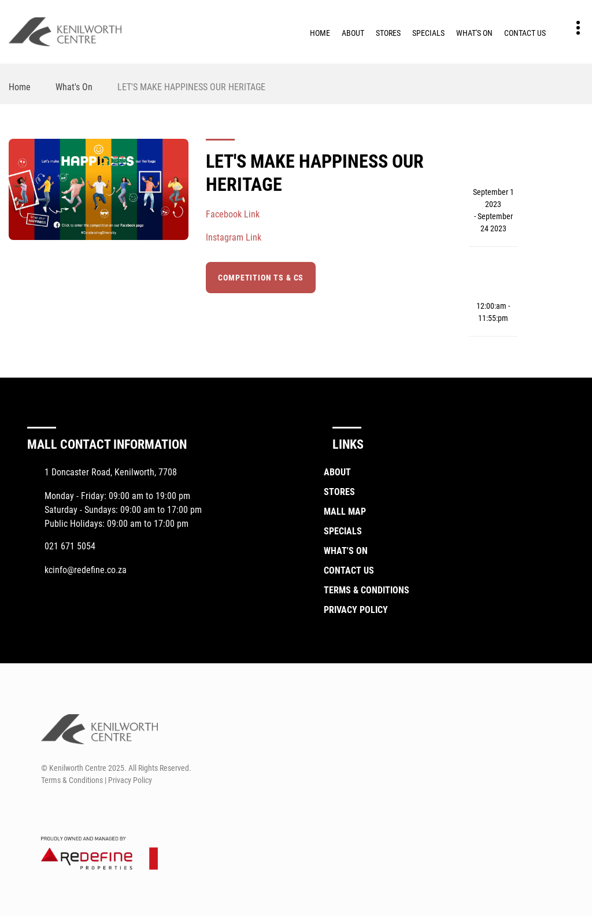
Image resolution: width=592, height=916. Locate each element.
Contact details (572, 28)
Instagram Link (233, 237)
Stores (388, 33)
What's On (474, 33)
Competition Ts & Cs (261, 277)
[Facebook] (49, 807)
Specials (428, 33)
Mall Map (345, 511)
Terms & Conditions (366, 590)
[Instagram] (70, 807)
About (353, 33)
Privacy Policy (356, 609)
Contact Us (525, 33)
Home (320, 33)
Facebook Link (233, 214)
